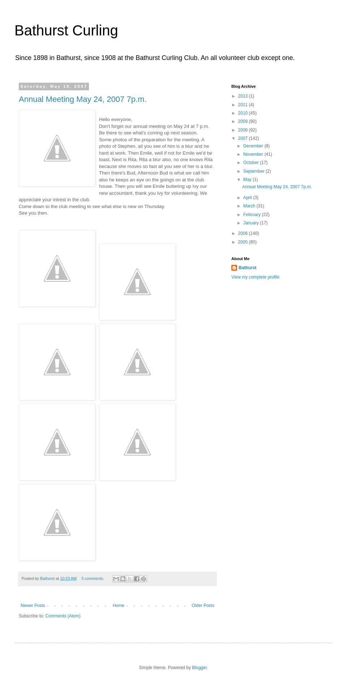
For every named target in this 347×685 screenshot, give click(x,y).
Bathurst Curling (66, 30)
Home (118, 605)
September (254, 171)
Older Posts (203, 605)
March (250, 205)
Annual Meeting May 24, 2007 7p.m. (82, 99)
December (254, 145)
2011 (243, 104)
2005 (243, 242)
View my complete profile (255, 277)
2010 (243, 113)
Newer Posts (33, 605)
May (248, 179)
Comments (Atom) (62, 616)
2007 (243, 138)
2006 (243, 233)
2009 (243, 121)
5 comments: (93, 578)
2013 (243, 96)
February (252, 214)
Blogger (199, 667)
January (251, 222)
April (248, 197)
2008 (243, 130)
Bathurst (247, 267)
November (254, 154)
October (251, 162)
